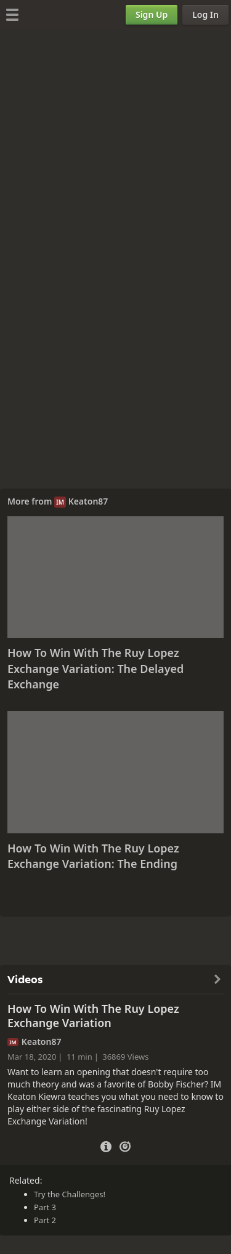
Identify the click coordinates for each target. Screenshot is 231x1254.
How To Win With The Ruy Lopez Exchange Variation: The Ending (93, 856)
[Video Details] (106, 1145)
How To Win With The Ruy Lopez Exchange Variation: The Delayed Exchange (95, 668)
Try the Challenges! (69, 1194)
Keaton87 (88, 501)
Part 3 (45, 1207)
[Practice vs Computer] (125, 1145)
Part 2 (45, 1220)
